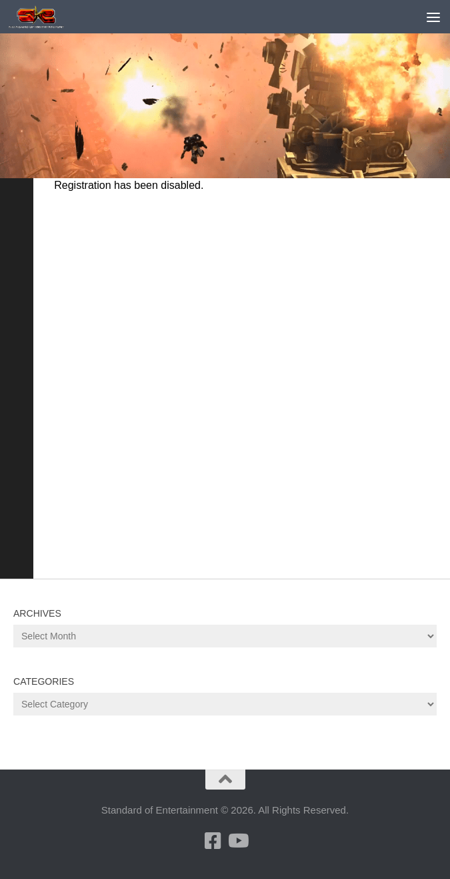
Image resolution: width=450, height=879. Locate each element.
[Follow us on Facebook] (213, 841)
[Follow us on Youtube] (237, 841)
